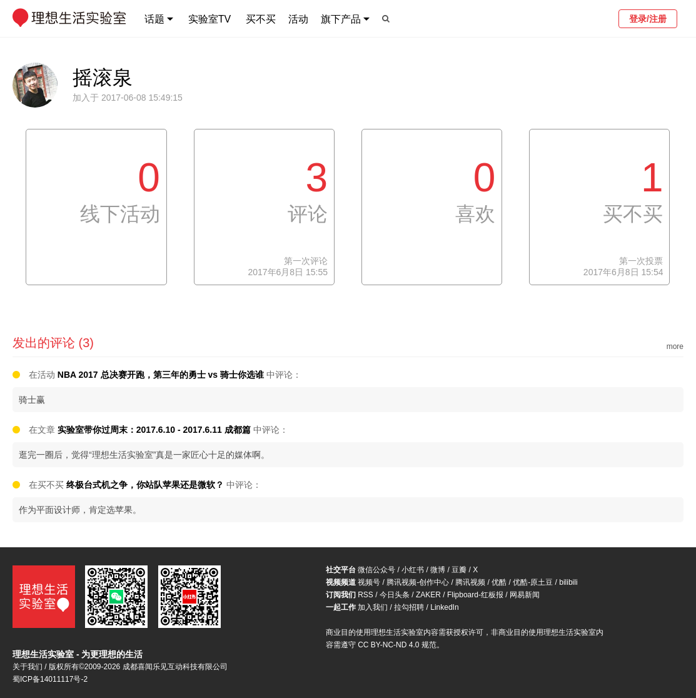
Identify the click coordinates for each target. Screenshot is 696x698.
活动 (298, 19)
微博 (437, 569)
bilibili (568, 582)
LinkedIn (444, 607)
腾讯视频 (470, 582)
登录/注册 (648, 19)
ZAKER (428, 594)
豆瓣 (459, 569)
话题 (154, 19)
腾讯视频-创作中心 (417, 582)
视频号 (369, 582)
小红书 (412, 569)
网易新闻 (525, 594)
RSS (365, 594)
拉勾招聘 (409, 607)
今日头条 (395, 594)
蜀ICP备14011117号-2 (50, 679)
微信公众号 (376, 569)
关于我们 (28, 666)
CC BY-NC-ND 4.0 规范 (397, 644)
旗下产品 (341, 19)
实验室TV (209, 19)
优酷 (499, 582)
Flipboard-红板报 (475, 594)
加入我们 (373, 607)
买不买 (261, 19)
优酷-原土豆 (533, 582)
